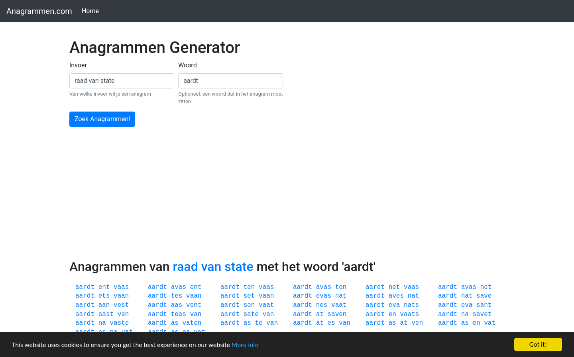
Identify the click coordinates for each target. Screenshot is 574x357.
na (465, 314)
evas (323, 296)
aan (104, 305)
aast (106, 314)
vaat (266, 305)
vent (193, 305)
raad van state (213, 266)
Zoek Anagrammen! (102, 119)
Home (92, 10)
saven (336, 314)
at (320, 314)
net (394, 287)
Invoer (78, 65)
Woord (187, 65)
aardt (84, 287)
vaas (121, 287)
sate (251, 314)
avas (178, 287)
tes (177, 296)
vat (489, 323)
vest (121, 305)
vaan (121, 296)
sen (249, 305)
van (196, 314)
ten (249, 287)
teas (178, 314)
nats (411, 305)
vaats (409, 314)
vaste (119, 323)
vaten (191, 323)
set (249, 296)
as (175, 323)
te (258, 323)
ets (104, 296)
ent (104, 287)
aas (177, 305)
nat (341, 296)
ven (123, 314)
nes (322, 305)
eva (394, 305)
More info (245, 345)
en (392, 314)
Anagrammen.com (39, 11)
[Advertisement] (287, 199)
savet (481, 314)
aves (396, 296)
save (483, 296)
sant (483, 305)
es (331, 323)
